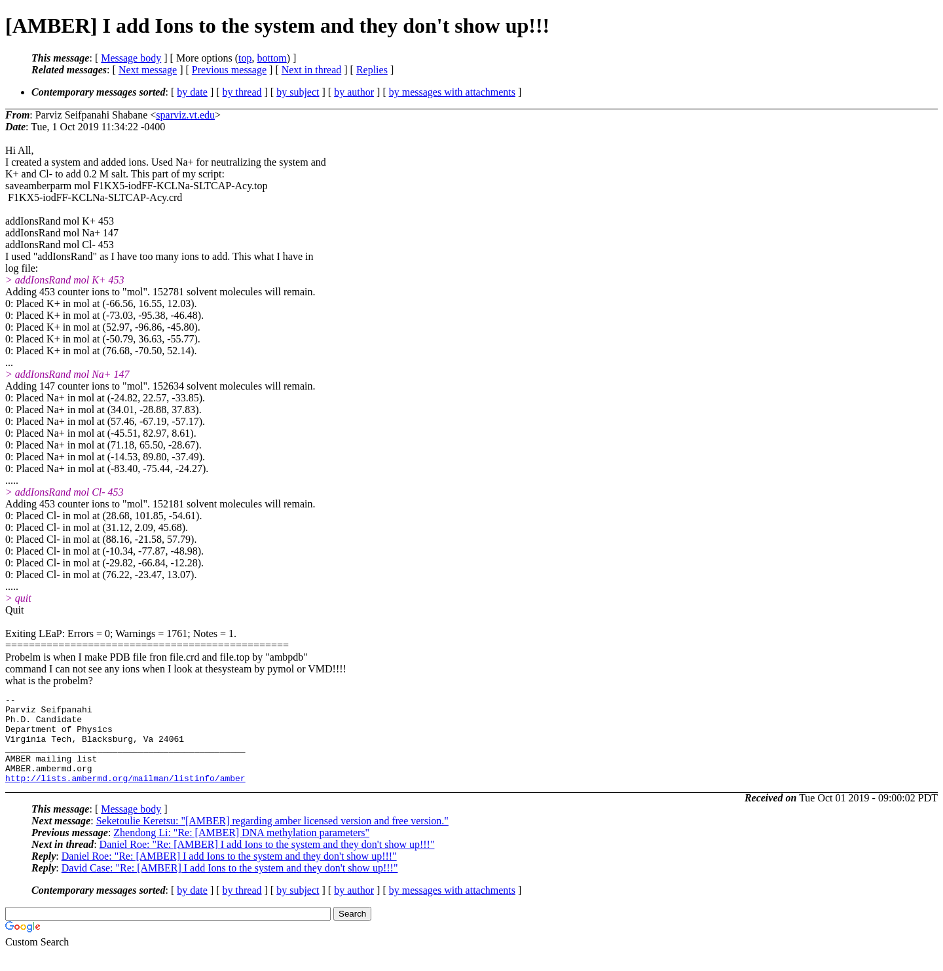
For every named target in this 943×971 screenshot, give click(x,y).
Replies (372, 69)
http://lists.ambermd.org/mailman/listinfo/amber (125, 795)
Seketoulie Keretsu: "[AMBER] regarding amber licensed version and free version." (272, 838)
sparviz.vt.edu (185, 114)
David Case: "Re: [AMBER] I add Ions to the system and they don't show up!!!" (230, 885)
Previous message (229, 69)
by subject (297, 92)
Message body (131, 58)
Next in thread (312, 69)
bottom (271, 58)
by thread (242, 92)
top (244, 58)
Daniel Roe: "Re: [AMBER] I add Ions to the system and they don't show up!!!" (267, 862)
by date (192, 92)
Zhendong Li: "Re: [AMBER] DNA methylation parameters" (241, 850)
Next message (148, 69)
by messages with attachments (452, 92)
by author (354, 92)
